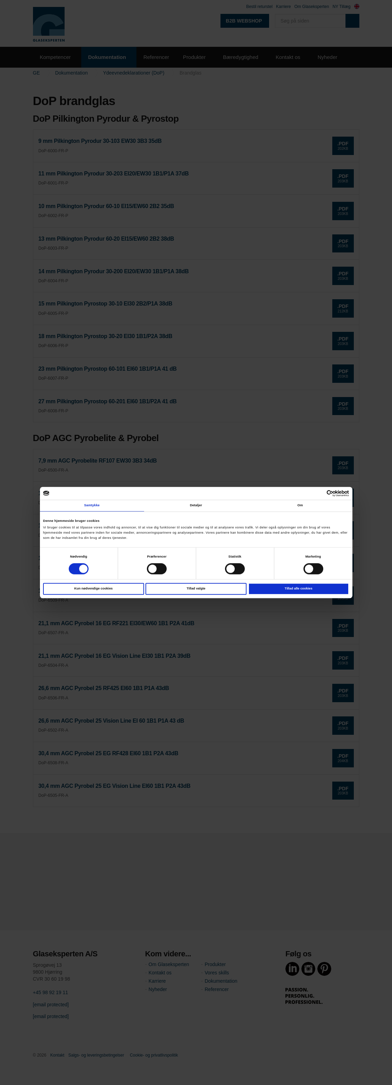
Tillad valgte (196, 588)
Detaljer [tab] (196, 505)
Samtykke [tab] (92, 505)
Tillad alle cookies (298, 588)
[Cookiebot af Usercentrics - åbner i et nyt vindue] (318, 493)
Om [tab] (300, 505)
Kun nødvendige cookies (93, 588)
